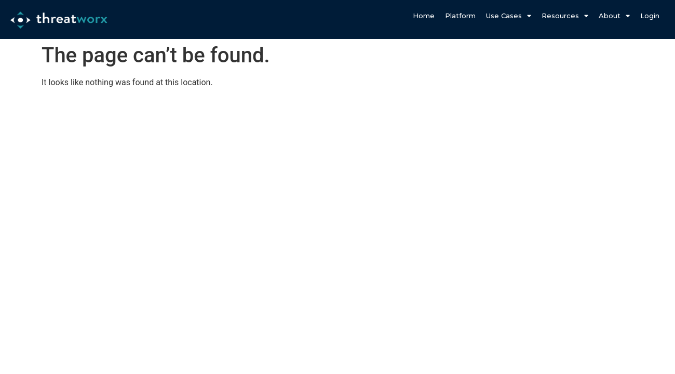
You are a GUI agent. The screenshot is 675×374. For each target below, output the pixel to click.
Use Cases (508, 15)
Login (649, 15)
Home (424, 15)
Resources (565, 15)
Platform (460, 15)
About (614, 15)
